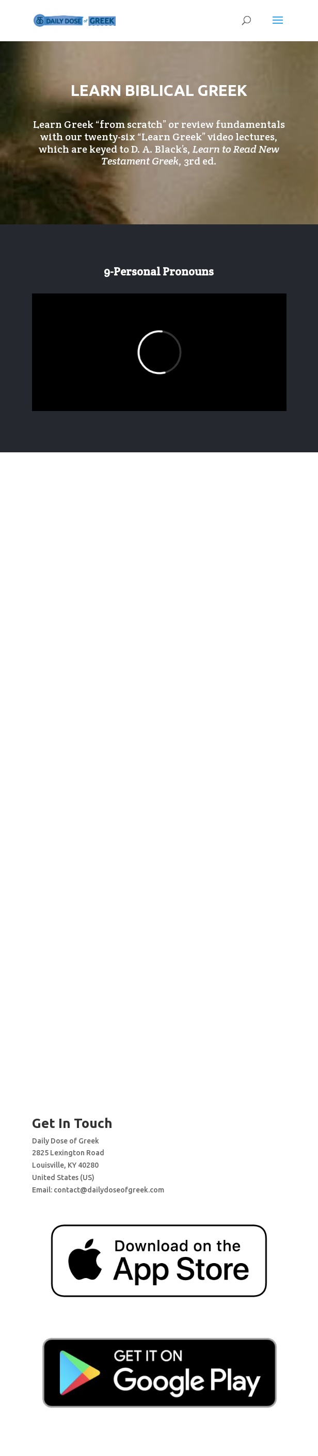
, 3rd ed (190, 155)
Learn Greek (171, 136)
